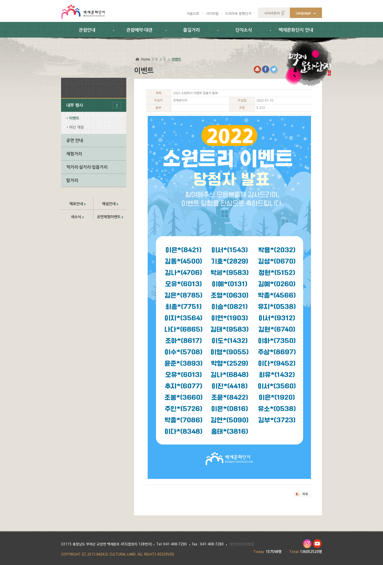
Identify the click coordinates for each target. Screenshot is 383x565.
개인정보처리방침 (241, 544)
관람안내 (87, 30)
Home (145, 59)
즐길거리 (191, 30)
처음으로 (193, 13)
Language (303, 13)
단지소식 (243, 30)
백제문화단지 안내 (296, 30)
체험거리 (74, 154)
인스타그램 (307, 543)
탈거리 (72, 180)
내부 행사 (74, 105)
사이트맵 (212, 13)
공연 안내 (74, 140)
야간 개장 (76, 127)
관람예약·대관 (139, 30)
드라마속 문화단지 (238, 13)
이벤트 (74, 118)
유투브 (317, 543)
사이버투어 (272, 13)
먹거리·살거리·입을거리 (86, 167)
